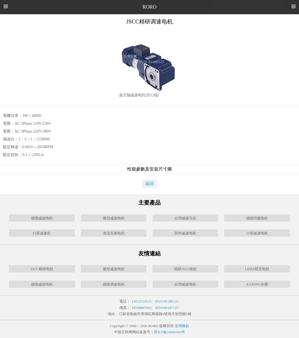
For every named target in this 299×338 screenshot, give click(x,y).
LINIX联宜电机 (257, 269)
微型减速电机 (114, 218)
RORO (149, 7)
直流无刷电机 (114, 233)
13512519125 (142, 301)
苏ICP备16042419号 (169, 332)
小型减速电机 (257, 233)
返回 (149, 183)
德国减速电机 (42, 218)
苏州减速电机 (185, 233)
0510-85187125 (166, 308)
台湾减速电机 (185, 284)
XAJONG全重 (257, 284)
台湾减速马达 (185, 218)
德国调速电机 (114, 284)
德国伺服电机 (257, 218)
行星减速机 (42, 233)
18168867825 (142, 308)
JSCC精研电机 (41, 269)
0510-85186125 (166, 301)
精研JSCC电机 (185, 269)
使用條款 (182, 326)
